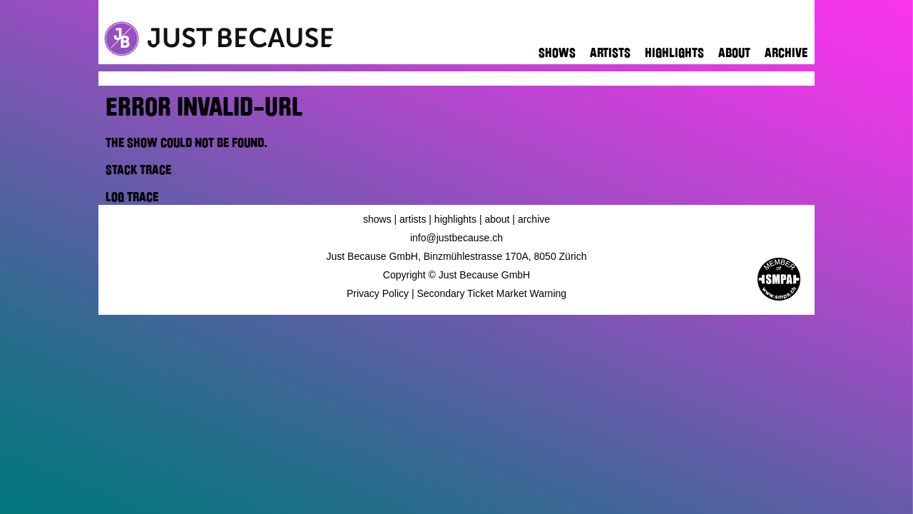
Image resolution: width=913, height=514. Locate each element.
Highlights (674, 52)
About (734, 52)
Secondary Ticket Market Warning (492, 293)
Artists (610, 52)
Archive (786, 52)
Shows (557, 52)
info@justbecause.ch (456, 237)
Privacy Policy (378, 293)
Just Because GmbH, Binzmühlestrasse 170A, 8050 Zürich (457, 256)
